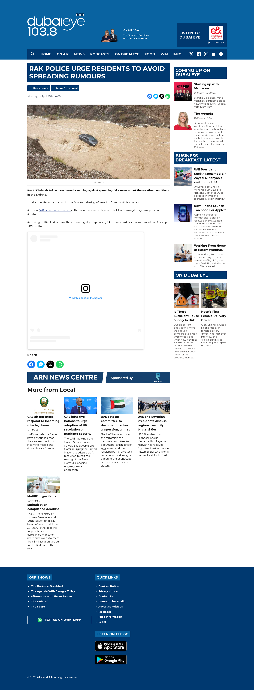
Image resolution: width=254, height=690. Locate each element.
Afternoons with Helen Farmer (51, 596)
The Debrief (39, 601)
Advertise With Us (110, 606)
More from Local (67, 88)
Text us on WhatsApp (59, 620)
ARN (40, 677)
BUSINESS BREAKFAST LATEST (198, 158)
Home (46, 54)
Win (164, 54)
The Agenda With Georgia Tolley (53, 591)
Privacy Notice (108, 591)
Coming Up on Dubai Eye (193, 72)
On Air (63, 54)
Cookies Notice (108, 586)
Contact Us (106, 596)
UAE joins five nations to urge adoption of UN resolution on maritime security (80, 416)
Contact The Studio (111, 601)
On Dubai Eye (127, 54)
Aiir (51, 677)
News (79, 54)
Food (150, 54)
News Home (40, 88)
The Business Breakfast (47, 586)
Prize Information (110, 616)
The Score (38, 606)
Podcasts (99, 54)
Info (177, 54)
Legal (102, 622)
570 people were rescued (55, 210)
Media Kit (104, 611)
